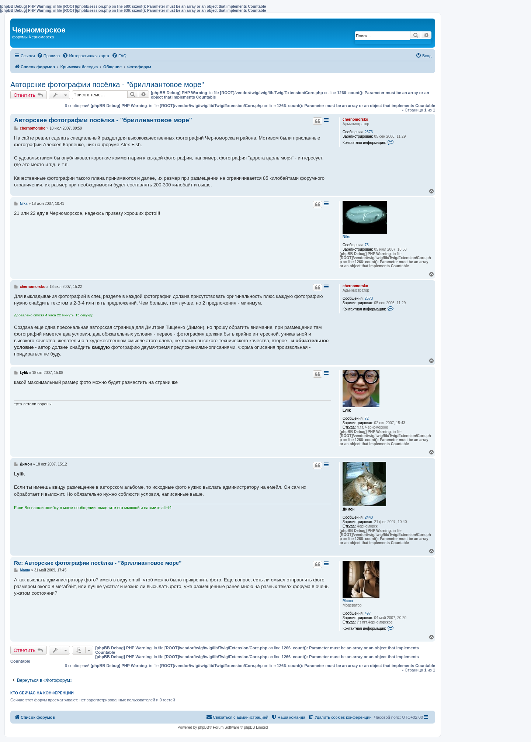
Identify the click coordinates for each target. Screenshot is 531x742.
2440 (369, 517)
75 (367, 245)
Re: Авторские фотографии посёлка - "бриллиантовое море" (97, 563)
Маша (348, 601)
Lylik (347, 410)
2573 (369, 132)
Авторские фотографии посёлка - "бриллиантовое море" (107, 84)
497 (368, 613)
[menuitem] (48, 55)
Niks (346, 237)
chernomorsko (355, 119)
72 (367, 418)
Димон (349, 509)
